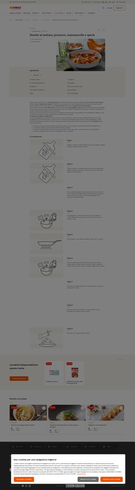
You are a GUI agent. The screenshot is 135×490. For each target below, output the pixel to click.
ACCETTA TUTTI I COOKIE (111, 479)
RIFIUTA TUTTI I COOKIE (88, 479)
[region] (68, 469)
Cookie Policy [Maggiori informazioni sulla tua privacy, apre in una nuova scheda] (81, 474)
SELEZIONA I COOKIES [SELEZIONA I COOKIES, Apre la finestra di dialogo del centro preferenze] (24, 479)
